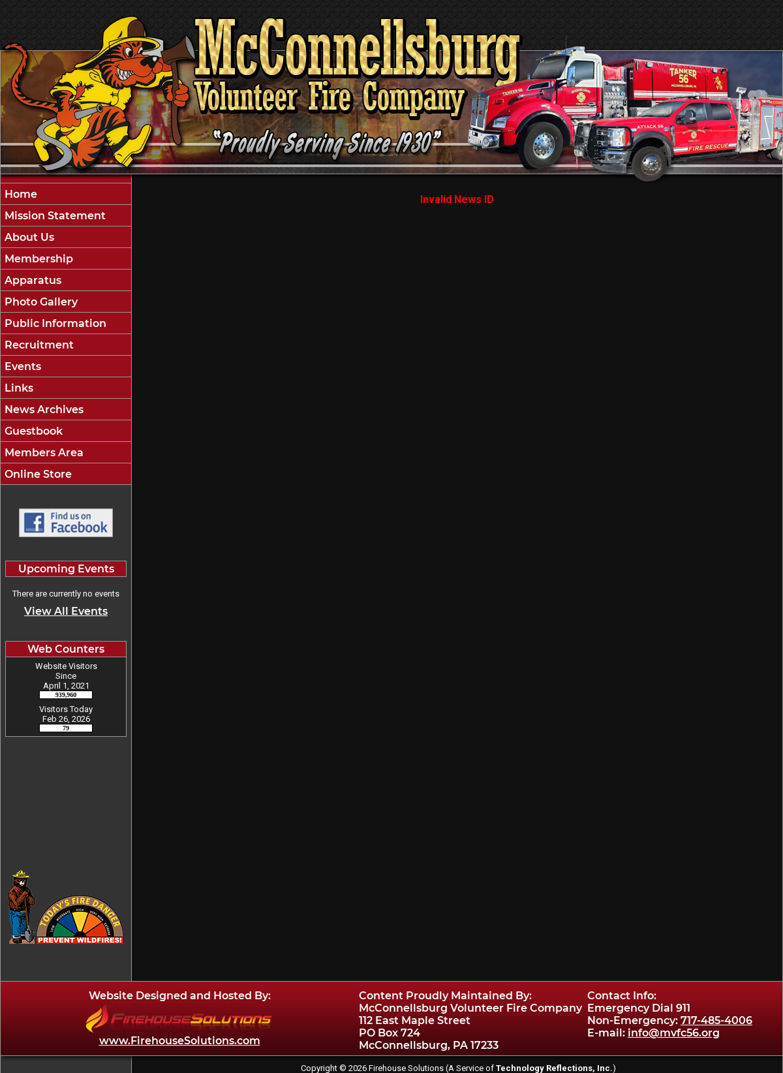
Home (19, 194)
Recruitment (38, 345)
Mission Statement (54, 216)
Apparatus (31, 280)
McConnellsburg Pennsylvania (66, 798)
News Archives (43, 409)
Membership (37, 259)
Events (21, 366)
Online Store (37, 474)
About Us (28, 237)
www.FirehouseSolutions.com (179, 1040)
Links (17, 388)
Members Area (43, 452)
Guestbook (32, 431)
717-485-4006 (716, 1020)
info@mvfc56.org (674, 1033)
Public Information (54, 323)
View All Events (66, 611)
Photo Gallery (40, 302)
